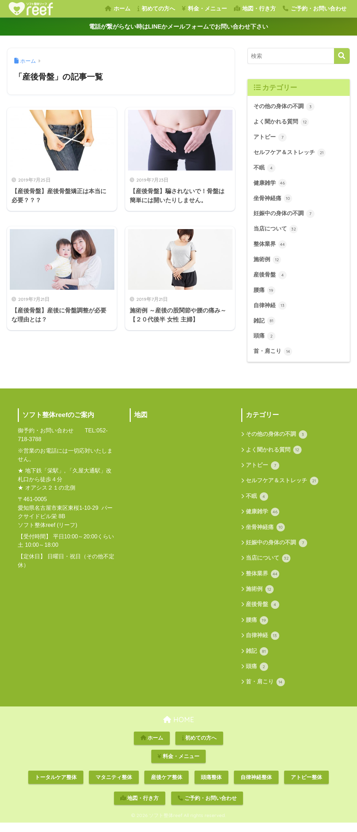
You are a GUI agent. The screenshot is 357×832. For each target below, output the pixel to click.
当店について (276, 231)
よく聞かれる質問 (282, 122)
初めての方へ (156, 9)
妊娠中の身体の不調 (285, 216)
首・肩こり (273, 356)
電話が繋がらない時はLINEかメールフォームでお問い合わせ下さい (178, 26)
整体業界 (270, 247)
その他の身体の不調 (285, 107)
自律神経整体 (256, 786)
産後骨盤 (270, 278)
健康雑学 (270, 184)
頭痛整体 (211, 786)
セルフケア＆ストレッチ (291, 153)
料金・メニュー (204, 9)
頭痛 (264, 340)
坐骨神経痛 (273, 200)
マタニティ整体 (114, 786)
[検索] (342, 56)
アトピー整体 (306, 786)
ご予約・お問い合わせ (314, 9)
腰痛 (264, 293)
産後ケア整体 (166, 786)
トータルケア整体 (56, 786)
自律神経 (270, 309)
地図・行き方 (255, 9)
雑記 (264, 325)
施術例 (267, 262)
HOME (178, 729)
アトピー (270, 138)
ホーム (117, 9)
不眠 (264, 169)
